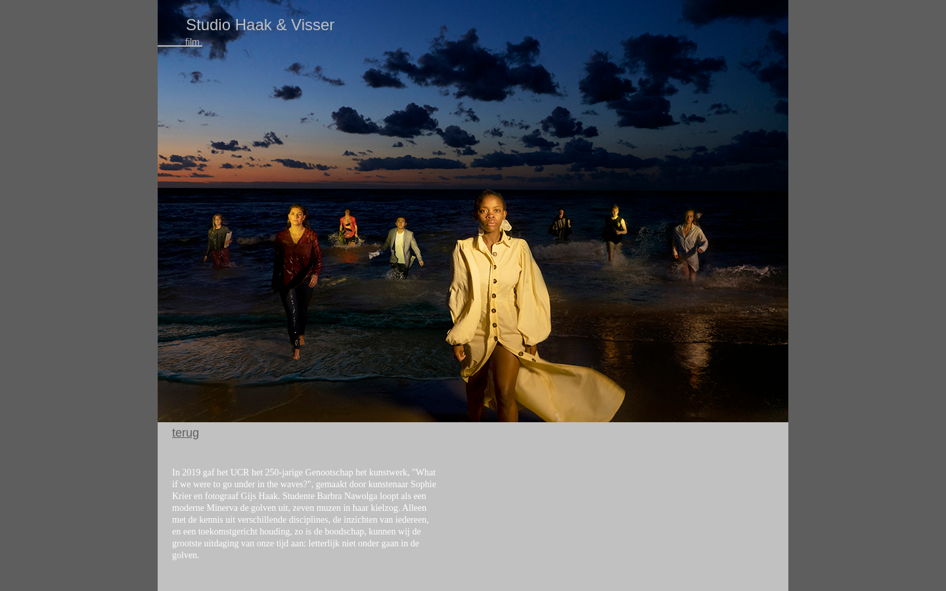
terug (185, 432)
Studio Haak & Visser (260, 24)
